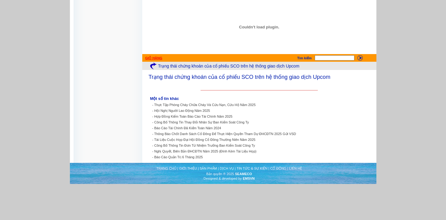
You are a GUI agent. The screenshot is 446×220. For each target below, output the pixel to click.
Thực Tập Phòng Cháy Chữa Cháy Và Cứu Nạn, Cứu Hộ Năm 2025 (205, 105)
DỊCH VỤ (227, 168)
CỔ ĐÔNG (278, 168)
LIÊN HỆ (295, 168)
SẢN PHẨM (208, 168)
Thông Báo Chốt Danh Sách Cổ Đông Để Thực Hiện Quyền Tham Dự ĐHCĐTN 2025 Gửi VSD (225, 134)
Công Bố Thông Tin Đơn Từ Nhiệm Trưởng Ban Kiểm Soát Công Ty (204, 145)
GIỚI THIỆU (188, 168)
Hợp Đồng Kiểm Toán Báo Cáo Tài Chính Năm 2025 (193, 116)
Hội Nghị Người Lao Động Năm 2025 (182, 110)
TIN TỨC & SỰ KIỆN (252, 168)
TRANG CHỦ (166, 168)
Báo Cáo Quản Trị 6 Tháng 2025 (178, 157)
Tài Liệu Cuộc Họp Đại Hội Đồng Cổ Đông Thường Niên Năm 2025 (205, 139)
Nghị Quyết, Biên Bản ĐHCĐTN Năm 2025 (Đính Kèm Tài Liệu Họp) (205, 151)
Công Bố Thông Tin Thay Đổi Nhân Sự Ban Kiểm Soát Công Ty (201, 122)
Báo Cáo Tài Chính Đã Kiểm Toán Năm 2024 (187, 128)
